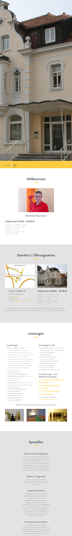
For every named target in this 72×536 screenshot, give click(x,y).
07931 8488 (14, 296)
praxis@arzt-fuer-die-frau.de (22, 301)
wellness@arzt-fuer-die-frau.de (48, 399)
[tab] (52, 381)
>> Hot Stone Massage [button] (49, 391)
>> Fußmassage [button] (46, 394)
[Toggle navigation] (65, 164)
